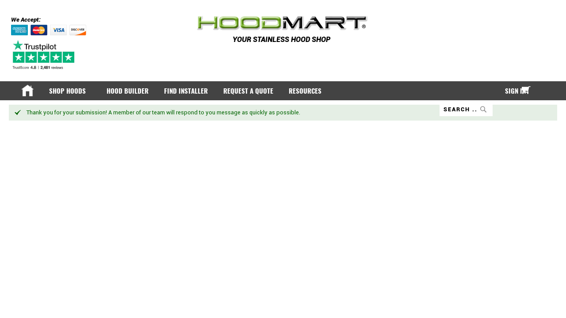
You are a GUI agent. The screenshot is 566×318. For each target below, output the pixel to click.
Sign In (508, 90)
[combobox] (459, 109)
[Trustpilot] (44, 54)
